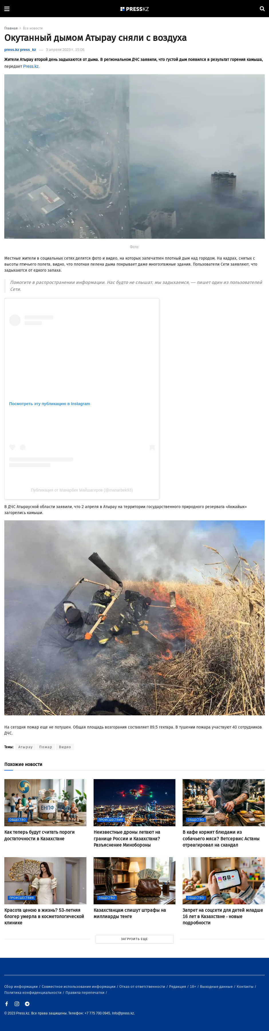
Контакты (245, 986)
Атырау (25, 747)
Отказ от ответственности (142, 986)
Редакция (178, 986)
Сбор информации (21, 986)
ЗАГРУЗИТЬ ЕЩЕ (134, 939)
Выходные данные (217, 986)
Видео (65, 747)
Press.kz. (32, 66)
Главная (11, 28)
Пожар (45, 747)
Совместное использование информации (79, 986)
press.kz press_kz (20, 49)
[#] (134, 8)
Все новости (33, 28)
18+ (193, 986)
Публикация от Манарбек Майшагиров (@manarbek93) (82, 490)
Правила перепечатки (85, 992)
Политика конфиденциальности (33, 992)
